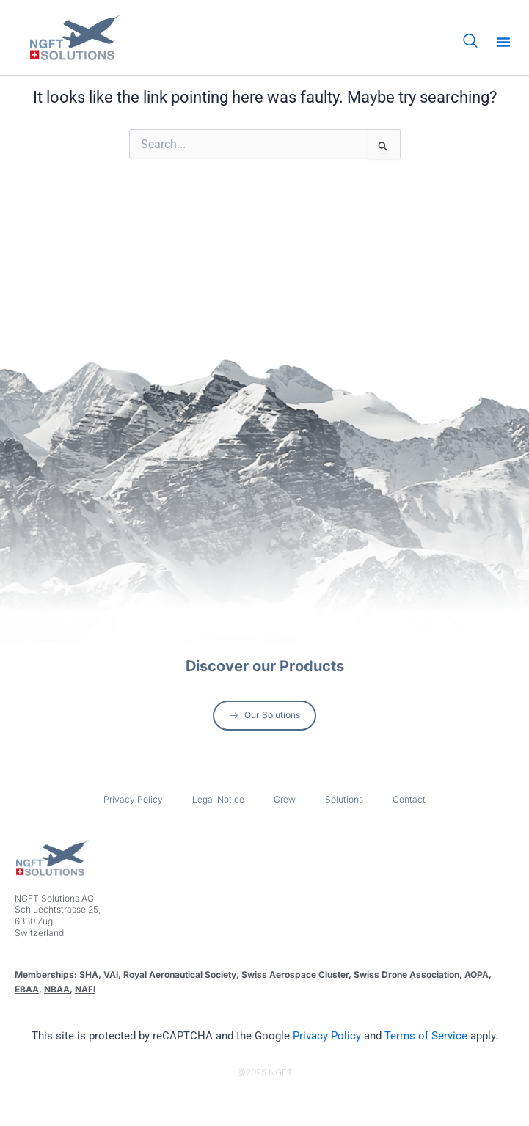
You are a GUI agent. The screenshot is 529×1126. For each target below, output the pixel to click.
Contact (409, 799)
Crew (285, 799)
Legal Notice (218, 799)
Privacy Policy (133, 799)
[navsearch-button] (470, 41)
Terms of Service (425, 1035)
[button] (503, 42)
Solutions (344, 799)
